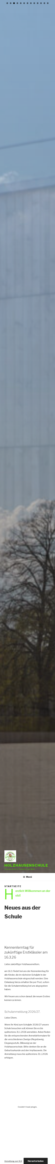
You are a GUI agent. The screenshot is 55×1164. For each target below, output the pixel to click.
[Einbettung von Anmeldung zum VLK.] (27, 1107)
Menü (27, 877)
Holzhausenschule (26, 865)
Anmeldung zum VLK (13, 1161)
